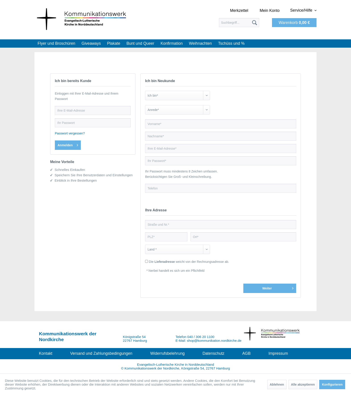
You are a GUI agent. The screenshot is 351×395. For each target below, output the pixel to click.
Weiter (277, 287)
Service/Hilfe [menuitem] (301, 10)
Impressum (278, 353)
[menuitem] (239, 22)
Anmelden (68, 144)
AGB (246, 353)
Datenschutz (214, 353)
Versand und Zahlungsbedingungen (101, 353)
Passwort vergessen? (70, 133)
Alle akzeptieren (303, 384)
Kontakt (45, 353)
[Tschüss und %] (231, 43)
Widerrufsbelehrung (167, 353)
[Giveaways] (91, 43)
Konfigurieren (332, 384)
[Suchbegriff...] (239, 22)
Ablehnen (277, 384)
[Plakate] (113, 43)
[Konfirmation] (171, 43)
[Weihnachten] (200, 43)
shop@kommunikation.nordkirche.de (214, 340)
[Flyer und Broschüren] (56, 43)
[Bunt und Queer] (140, 43)
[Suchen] (254, 22)
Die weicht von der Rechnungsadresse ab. (189, 261)
